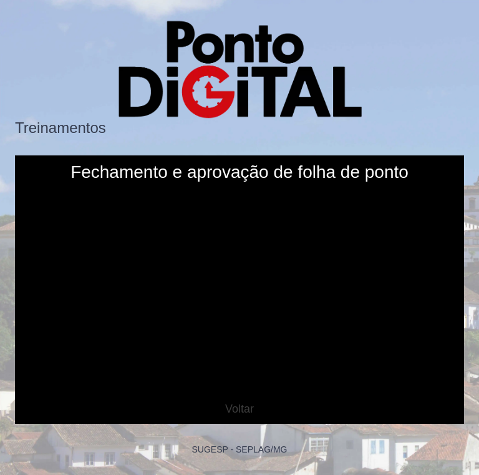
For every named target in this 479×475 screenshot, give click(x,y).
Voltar (239, 409)
